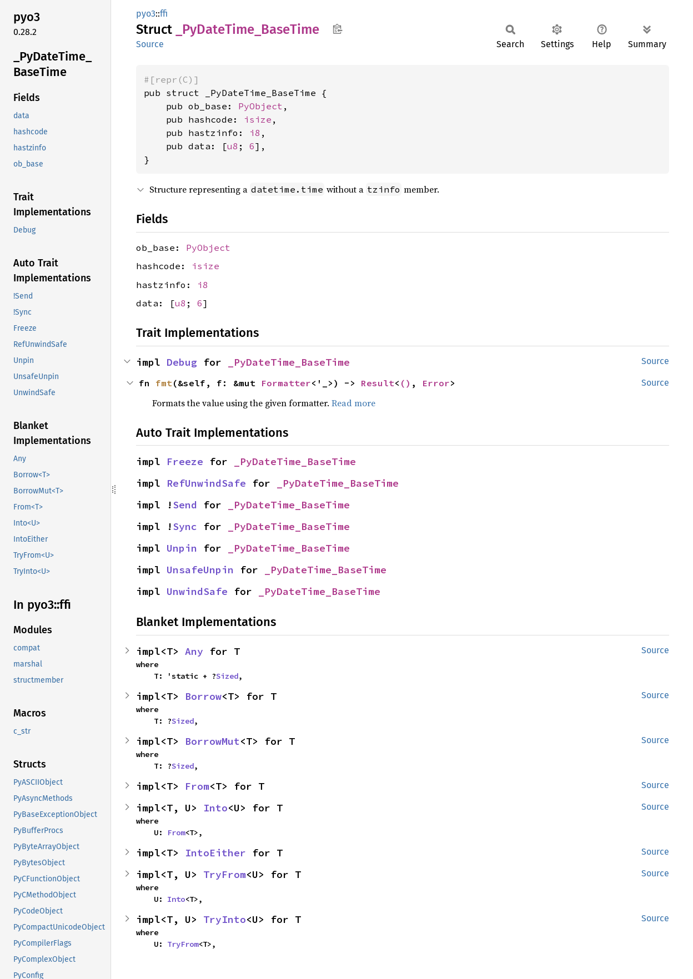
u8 (232, 146)
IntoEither (215, 852)
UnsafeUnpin (200, 569)
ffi (164, 13)
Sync (185, 526)
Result (377, 382)
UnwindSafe (197, 591)
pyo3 (145, 13)
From (197, 786)
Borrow (203, 696)
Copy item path (337, 28)
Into (215, 807)
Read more (353, 403)
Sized (227, 676)
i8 (254, 132)
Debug (182, 362)
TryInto (224, 919)
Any (194, 651)
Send (185, 504)
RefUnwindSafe (206, 483)
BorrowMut (212, 741)
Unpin (182, 548)
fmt (163, 382)
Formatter (286, 382)
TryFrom (224, 874)
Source (150, 44)
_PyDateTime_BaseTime (289, 362)
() (405, 382)
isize (258, 119)
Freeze (185, 461)
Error (436, 382)
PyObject (260, 106)
